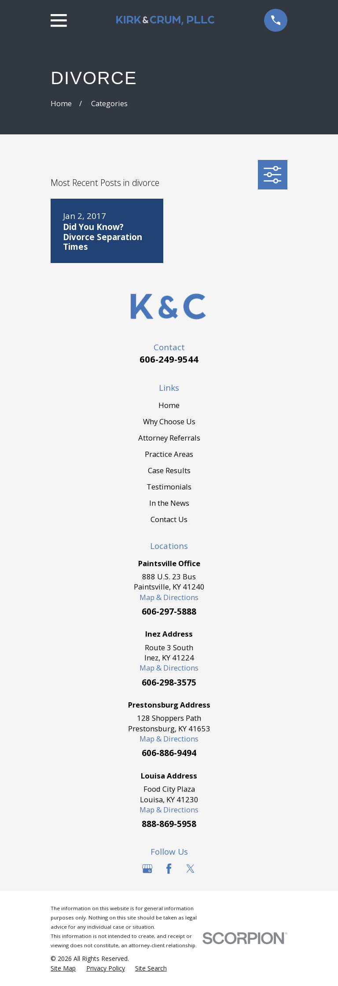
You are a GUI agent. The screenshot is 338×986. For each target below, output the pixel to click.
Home (169, 405)
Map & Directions (169, 597)
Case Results (169, 470)
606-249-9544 (169, 359)
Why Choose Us (169, 421)
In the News (169, 503)
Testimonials (169, 487)
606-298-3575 (169, 682)
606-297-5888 (169, 611)
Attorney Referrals (169, 438)
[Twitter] (190, 869)
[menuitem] (63, 968)
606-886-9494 (169, 752)
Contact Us (169, 519)
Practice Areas (169, 454)
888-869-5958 (169, 823)
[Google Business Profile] (147, 869)
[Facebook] (169, 869)
